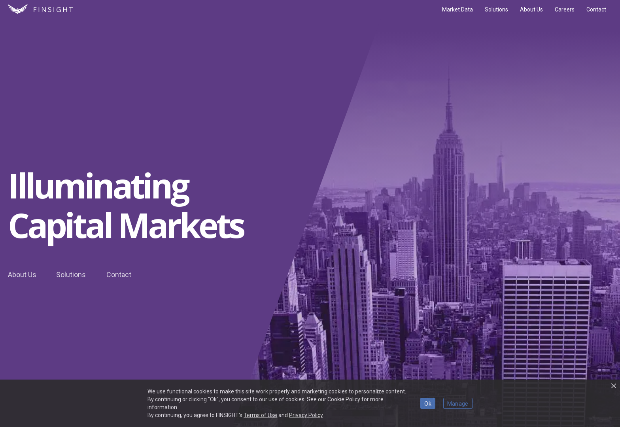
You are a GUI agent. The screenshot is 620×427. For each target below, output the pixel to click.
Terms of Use (260, 415)
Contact (118, 274)
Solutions (71, 274)
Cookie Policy (343, 399)
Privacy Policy (306, 415)
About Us (22, 274)
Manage (458, 404)
